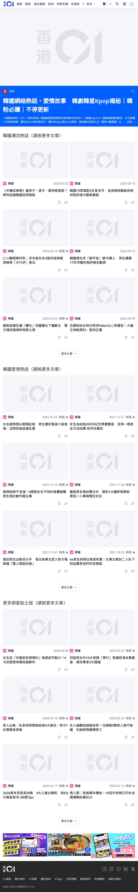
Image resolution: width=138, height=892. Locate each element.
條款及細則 (117, 878)
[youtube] (118, 869)
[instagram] (111, 869)
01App (60, 878)
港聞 (19, 4)
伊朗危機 (62, 4)
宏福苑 (75, 4)
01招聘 (33, 878)
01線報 (7, 878)
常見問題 (73, 878)
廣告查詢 (47, 878)
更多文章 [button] (69, 354)
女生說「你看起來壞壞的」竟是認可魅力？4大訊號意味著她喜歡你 (34, 660)
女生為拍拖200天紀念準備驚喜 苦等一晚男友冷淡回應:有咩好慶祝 (102, 426)
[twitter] (133, 869)
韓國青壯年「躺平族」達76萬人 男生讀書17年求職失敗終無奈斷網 (101, 260)
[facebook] (104, 869)
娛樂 (28, 4)
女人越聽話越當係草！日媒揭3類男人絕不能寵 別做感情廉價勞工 (101, 727)
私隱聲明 (102, 878)
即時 (51, 4)
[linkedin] (126, 869)
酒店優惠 (39, 4)
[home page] (8, 3)
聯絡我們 (87, 878)
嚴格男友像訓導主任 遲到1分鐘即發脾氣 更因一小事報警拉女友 (101, 494)
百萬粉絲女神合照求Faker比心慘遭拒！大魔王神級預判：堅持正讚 (101, 327)
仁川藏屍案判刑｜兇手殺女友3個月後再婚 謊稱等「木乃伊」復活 (34, 260)
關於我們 (20, 878)
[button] (132, 91)
